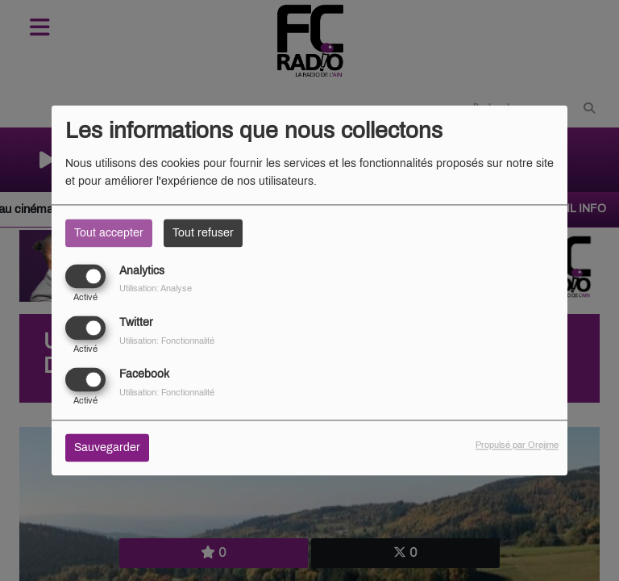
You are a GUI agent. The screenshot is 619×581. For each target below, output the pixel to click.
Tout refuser (203, 233)
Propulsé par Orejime (517, 445)
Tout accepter (108, 233)
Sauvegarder (107, 448)
